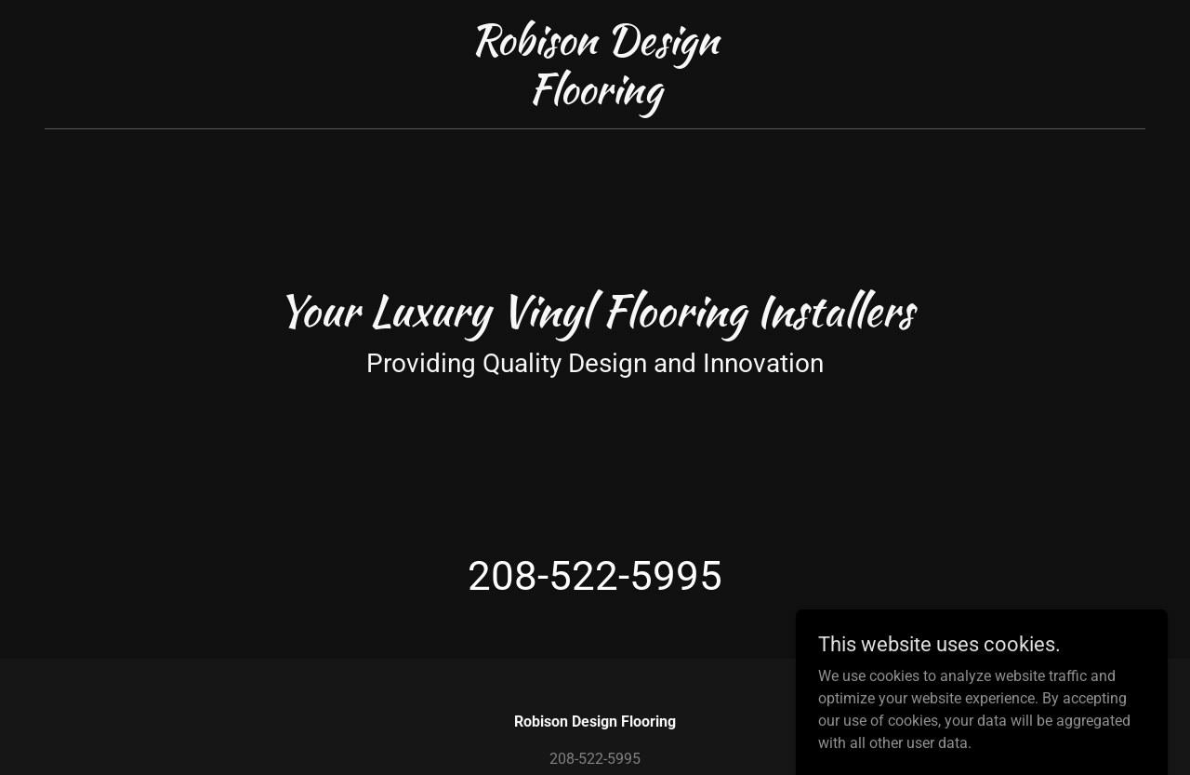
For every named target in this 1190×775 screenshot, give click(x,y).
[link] (595, 98)
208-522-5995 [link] (595, 576)
